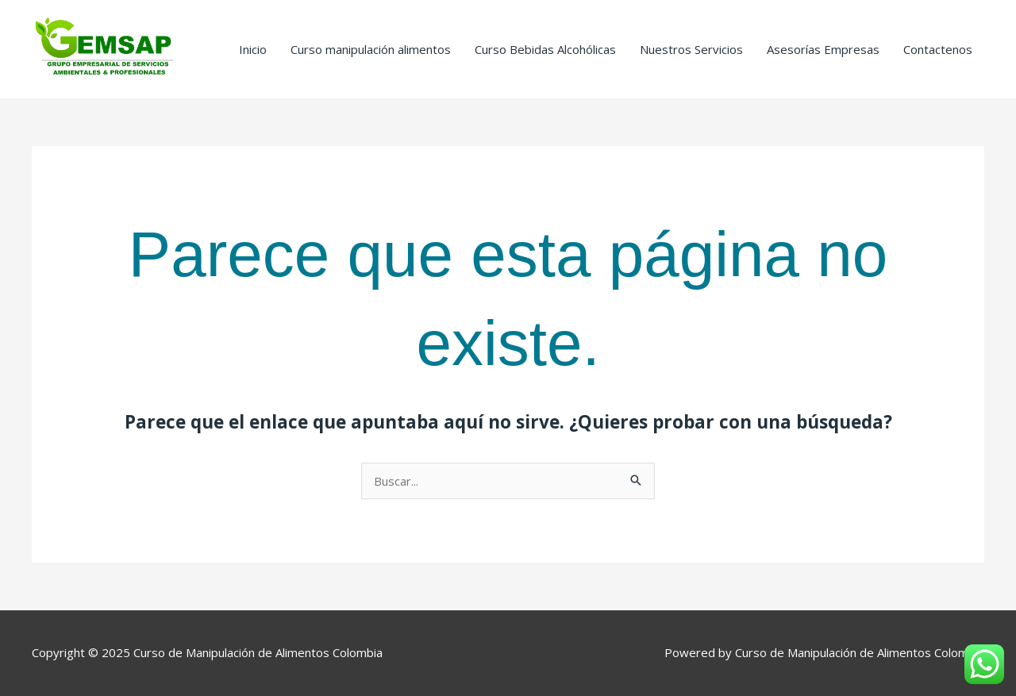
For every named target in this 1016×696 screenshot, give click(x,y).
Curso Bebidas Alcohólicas (545, 49)
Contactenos (937, 49)
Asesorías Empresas (823, 49)
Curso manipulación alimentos (371, 49)
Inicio (253, 49)
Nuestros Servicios (691, 49)
